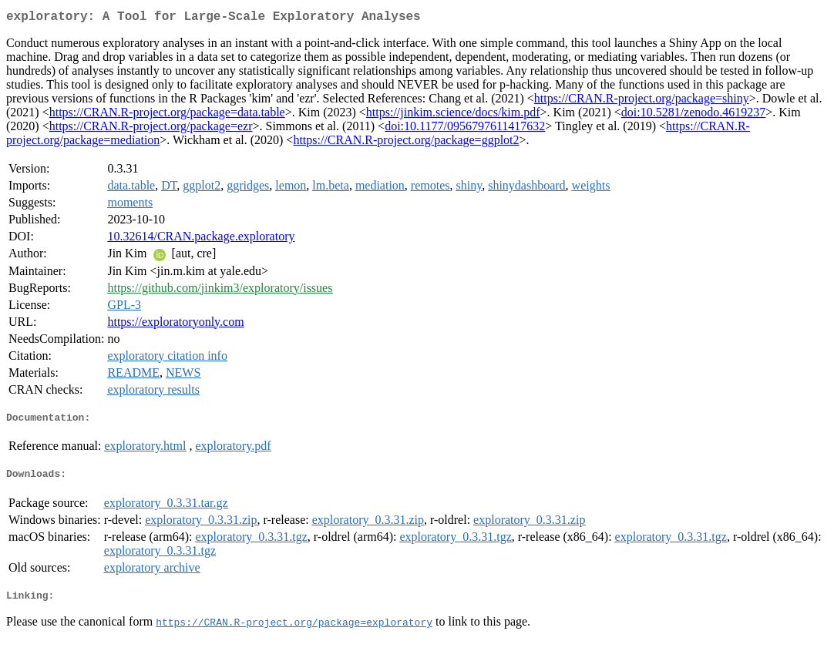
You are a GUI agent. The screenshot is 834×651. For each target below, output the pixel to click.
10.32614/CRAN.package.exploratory (200, 239)
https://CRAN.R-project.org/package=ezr (151, 129)
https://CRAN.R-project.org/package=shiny (641, 101)
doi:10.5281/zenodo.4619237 (693, 115)
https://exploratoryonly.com (175, 324)
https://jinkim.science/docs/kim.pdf (453, 115)
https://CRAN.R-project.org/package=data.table (167, 115)
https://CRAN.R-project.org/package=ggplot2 (406, 142)
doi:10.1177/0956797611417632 (465, 129)
